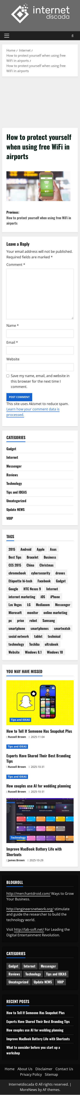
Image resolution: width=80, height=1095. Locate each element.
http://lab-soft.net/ (29, 929)
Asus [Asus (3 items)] (53, 549)
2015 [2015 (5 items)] (12, 549)
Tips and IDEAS (16, 492)
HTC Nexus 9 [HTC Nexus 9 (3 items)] (32, 589)
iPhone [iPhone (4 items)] (55, 596)
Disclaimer (43, 1069)
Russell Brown (17, 737)
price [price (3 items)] (20, 620)
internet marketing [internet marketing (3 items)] (22, 596)
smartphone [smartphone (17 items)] (17, 628)
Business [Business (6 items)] (50, 557)
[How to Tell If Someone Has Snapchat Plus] (40, 702)
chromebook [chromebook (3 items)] (17, 573)
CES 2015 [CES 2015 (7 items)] (15, 565)
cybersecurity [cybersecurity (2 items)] (40, 573)
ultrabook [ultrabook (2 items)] (51, 644)
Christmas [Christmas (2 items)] (46, 565)
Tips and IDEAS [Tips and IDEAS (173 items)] (56, 974)
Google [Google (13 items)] (13, 589)
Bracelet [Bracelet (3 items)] (32, 557)
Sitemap (51, 1074)
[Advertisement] (40, 101)
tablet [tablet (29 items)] (38, 636)
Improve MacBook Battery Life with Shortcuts (34, 851)
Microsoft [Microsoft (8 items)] (15, 612)
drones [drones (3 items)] (60, 573)
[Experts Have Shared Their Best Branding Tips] (40, 747)
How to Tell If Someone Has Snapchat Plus (39, 731)
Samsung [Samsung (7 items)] (48, 620)
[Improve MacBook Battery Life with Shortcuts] (40, 820)
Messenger (14, 466)
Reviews (12, 474)
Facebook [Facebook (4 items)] (44, 581)
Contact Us (64, 1069)
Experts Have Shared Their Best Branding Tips (38, 758)
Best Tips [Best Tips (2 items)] (15, 557)
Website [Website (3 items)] (14, 652)
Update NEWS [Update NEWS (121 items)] (43, 982)
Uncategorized (16, 500)
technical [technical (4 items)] (54, 636)
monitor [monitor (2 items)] (32, 612)
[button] (6, 35)
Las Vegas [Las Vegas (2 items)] (15, 604)
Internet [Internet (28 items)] (52, 589)
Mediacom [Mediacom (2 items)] (43, 604)
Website (12, 359)
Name (12, 325)
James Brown (16, 860)
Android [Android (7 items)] (25, 549)
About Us (24, 1069)
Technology (14, 483)
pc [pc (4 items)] (10, 620)
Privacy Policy (31, 1074)
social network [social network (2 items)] (19, 636)
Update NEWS (15, 509)
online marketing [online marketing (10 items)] (55, 612)
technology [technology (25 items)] (16, 644)
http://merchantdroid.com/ (28, 893)
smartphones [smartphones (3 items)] (40, 628)
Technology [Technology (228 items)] (33, 974)
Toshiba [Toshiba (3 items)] (34, 644)
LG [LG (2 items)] (29, 604)
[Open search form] (73, 36)
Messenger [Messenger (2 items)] (62, 604)
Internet (12, 457)
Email (12, 342)
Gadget (11, 448)
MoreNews (28, 1090)
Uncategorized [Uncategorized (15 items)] (18, 982)
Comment (15, 264)
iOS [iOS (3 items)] (43, 596)
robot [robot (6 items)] (33, 620)
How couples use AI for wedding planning (38, 786)
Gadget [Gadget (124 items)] (13, 966)
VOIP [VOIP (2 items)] (60, 982)
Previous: (40, 218)
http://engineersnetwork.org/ (30, 909)
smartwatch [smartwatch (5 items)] (62, 628)
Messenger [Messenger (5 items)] (48, 966)
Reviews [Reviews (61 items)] (14, 974)
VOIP (9, 518)
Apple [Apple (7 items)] (41, 549)
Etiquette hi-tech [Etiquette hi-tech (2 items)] (20, 581)
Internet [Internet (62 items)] (29, 966)
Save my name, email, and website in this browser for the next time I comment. (40, 381)
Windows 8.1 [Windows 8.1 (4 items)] (33, 652)
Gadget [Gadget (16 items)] (61, 581)
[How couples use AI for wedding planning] (40, 777)
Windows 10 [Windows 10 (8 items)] (55, 652)
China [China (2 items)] (30, 565)
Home (10, 1069)
